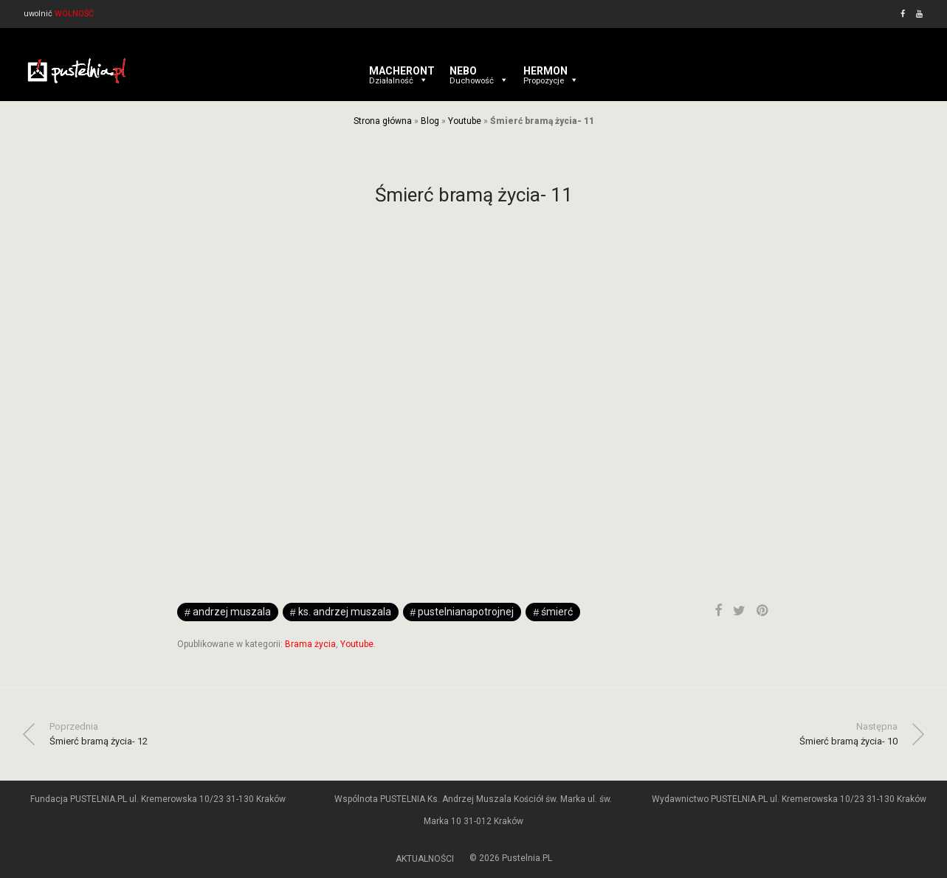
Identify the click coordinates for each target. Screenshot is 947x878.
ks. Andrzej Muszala (344, 612)
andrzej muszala (232, 612)
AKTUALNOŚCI (425, 859)
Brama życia (310, 644)
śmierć (557, 612)
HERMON (551, 70)
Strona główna (383, 121)
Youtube (464, 121)
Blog (430, 121)
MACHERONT (402, 70)
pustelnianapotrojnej (466, 612)
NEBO (479, 70)
